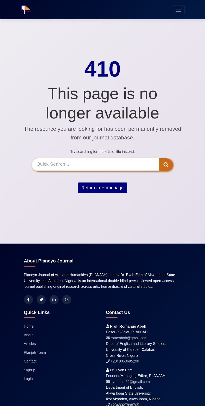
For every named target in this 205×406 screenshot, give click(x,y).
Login (28, 379)
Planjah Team (35, 353)
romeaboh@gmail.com (127, 338)
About (29, 335)
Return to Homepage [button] (102, 187)
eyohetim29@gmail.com (128, 382)
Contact (30, 361)
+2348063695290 (122, 361)
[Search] (96, 165)
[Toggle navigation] (178, 9)
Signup (29, 370)
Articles (30, 344)
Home (29, 326)
